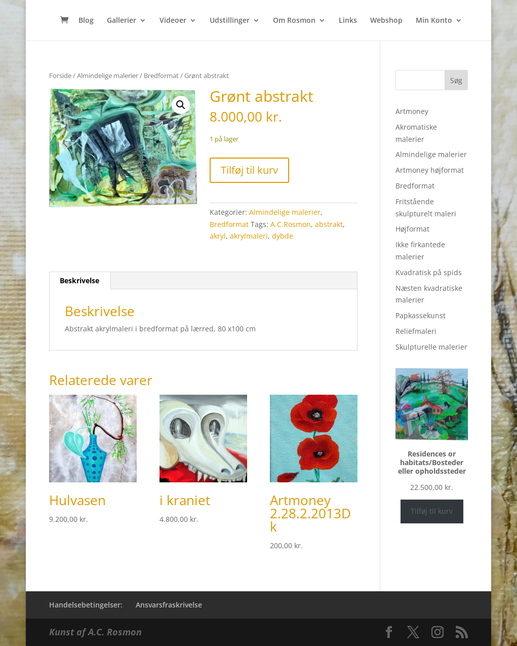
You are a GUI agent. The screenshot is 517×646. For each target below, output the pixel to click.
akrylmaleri (249, 236)
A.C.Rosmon (290, 224)
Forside (60, 75)
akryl (218, 236)
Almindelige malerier (107, 75)
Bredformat (161, 75)
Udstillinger (230, 21)
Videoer (173, 21)
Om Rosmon (294, 21)
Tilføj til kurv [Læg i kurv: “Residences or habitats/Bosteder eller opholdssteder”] (432, 511)
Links (348, 21)
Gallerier (121, 21)
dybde (282, 236)
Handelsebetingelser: (86, 605)
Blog (86, 21)
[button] (181, 105)
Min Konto (434, 21)
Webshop (386, 21)
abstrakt (329, 224)
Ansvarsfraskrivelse (169, 605)
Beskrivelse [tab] (79, 280)
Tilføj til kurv (249, 170)
